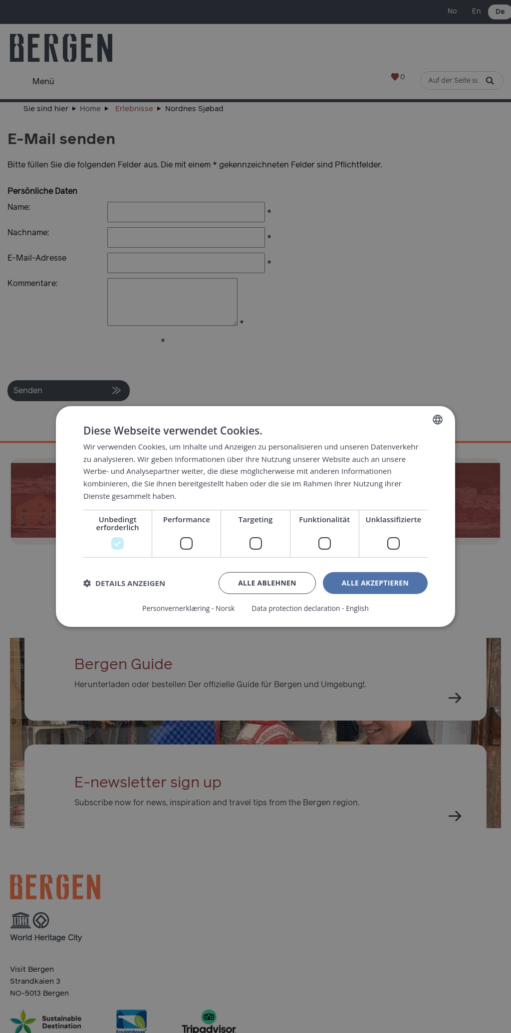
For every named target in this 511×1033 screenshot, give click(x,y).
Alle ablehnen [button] (266, 583)
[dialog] (255, 516)
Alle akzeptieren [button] (375, 583)
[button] (124, 583)
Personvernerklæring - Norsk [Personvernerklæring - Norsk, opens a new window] (188, 608)
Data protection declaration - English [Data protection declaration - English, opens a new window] (311, 608)
